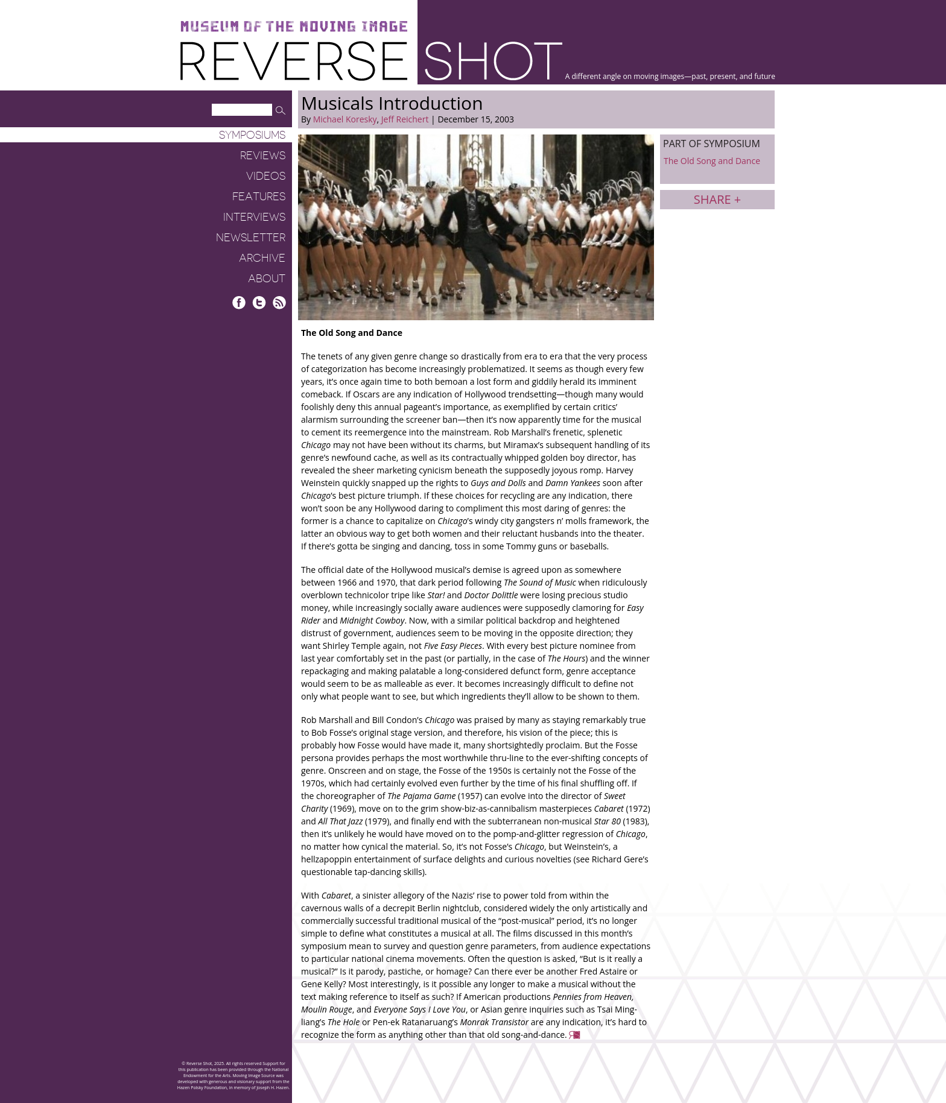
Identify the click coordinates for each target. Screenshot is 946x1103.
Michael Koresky (345, 119)
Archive (262, 258)
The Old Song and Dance (712, 160)
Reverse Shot (371, 60)
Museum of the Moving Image (293, 27)
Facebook (239, 302)
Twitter (259, 302)
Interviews (254, 217)
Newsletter (250, 237)
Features (258, 196)
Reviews (262, 155)
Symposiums (252, 135)
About (266, 278)
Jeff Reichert (405, 119)
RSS (279, 302)
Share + (717, 199)
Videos (265, 176)
